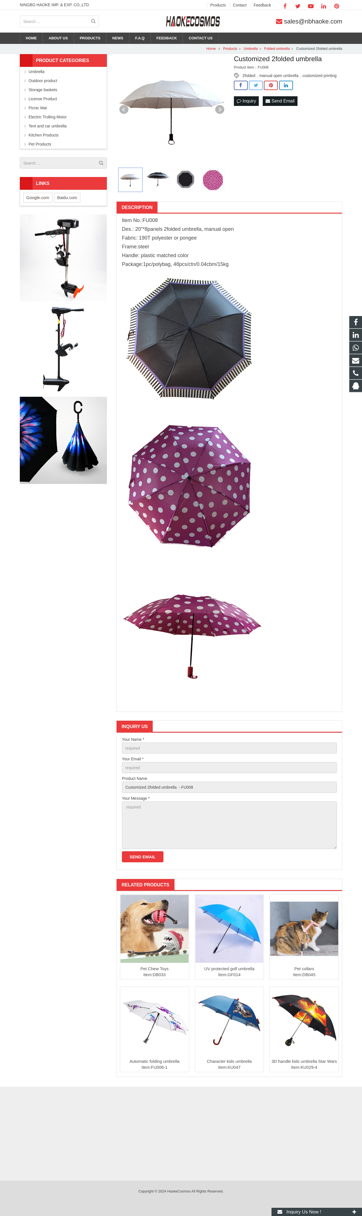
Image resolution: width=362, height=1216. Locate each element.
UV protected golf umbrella (229, 968)
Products (230, 49)
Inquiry (246, 101)
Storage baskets (43, 90)
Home (211, 49)
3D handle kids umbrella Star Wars (304, 1061)
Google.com (37, 197)
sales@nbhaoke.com (313, 21)
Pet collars (304, 968)
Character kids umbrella (229, 1061)
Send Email (280, 101)
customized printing (319, 75)
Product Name (134, 778)
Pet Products (40, 144)
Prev (123, 109)
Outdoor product (43, 80)
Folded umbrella (277, 49)
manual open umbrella (279, 75)
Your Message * (136, 798)
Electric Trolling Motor (48, 117)
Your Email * (133, 759)
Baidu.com (67, 197)
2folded (248, 75)
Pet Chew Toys (154, 968)
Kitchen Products (44, 135)
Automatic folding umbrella (155, 1061)
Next (219, 109)
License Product (43, 99)
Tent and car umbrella (48, 126)
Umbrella (251, 49)
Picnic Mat (38, 108)
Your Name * (133, 739)
